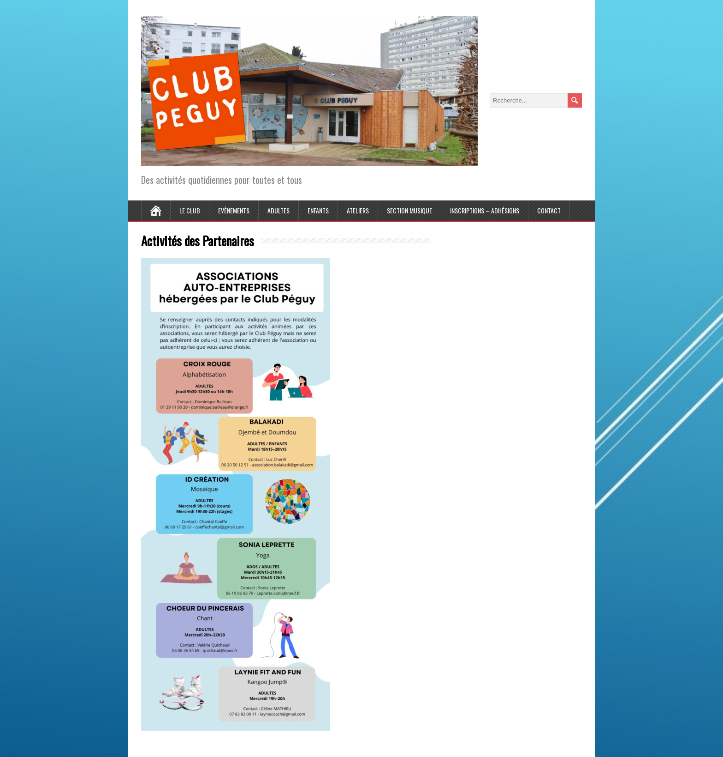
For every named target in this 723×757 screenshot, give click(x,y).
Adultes (278, 210)
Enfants (318, 210)
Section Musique (409, 210)
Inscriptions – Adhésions (484, 210)
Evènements (233, 210)
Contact (549, 210)
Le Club (189, 210)
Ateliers (358, 210)
